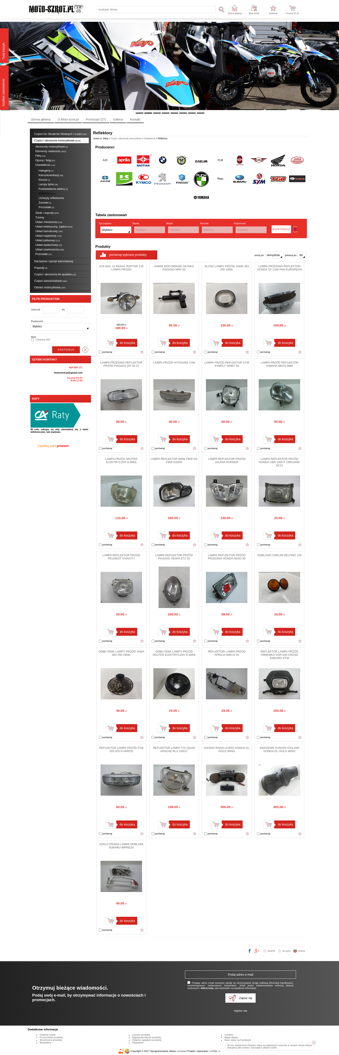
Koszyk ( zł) (292, 13)
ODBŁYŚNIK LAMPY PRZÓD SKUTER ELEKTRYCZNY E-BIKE (173, 653)
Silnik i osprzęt (47, 212)
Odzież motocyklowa (49, 287)
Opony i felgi (45, 160)
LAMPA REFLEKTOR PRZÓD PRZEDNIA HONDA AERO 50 (227, 557)
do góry (286, 951)
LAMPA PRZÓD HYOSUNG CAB (174, 362)
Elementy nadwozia (50, 151)
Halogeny (46, 170)
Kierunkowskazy (51, 175)
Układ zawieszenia (49, 249)
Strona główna (235, 13)
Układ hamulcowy (49, 231)
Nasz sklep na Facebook (237, 1040)
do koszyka (127, 343)
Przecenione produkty (51, 1037)
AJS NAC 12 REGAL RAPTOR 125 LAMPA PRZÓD (121, 268)
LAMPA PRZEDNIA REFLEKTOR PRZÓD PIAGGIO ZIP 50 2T (121, 364)
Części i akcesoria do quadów (55, 274)
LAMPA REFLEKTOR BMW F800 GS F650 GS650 (174, 460)
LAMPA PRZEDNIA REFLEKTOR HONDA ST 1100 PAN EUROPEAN (279, 268)
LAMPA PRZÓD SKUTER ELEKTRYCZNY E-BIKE (121, 460)
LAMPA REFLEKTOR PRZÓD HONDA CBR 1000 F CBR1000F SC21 (279, 462)
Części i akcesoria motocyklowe (57, 140)
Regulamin (138, 1042)
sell (182, 1051)
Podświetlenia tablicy (53, 188)
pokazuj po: (295, 255)
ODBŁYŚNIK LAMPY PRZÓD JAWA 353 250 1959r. (121, 653)
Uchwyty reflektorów (51, 198)
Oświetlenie (45, 164)
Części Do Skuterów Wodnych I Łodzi (60, 134)
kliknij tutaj (207, 988)
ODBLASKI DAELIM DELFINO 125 (279, 555)
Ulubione (273, 13)
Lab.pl (214, 1051)
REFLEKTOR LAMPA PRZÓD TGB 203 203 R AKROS (121, 749)
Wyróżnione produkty (51, 1040)
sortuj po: (268, 255)
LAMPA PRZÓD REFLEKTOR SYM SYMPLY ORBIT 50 (226, 364)
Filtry (40, 155)
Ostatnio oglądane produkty (147, 1040)
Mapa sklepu (231, 1037)
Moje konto (254, 13)
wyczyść (85, 349)
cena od (35, 309)
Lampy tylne (48, 184)
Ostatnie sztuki (47, 1034)
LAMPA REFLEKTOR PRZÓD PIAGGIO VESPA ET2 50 (174, 557)
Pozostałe (46, 207)
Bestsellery (45, 1042)
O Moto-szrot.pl (68, 119)
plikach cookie (270, 1048)
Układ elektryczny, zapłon (53, 226)
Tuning (39, 217)
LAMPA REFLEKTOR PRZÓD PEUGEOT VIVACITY (121, 557)
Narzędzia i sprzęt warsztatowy (53, 261)
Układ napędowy (48, 235)
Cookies (228, 1034)
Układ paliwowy (47, 240)
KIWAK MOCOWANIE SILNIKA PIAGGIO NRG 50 (174, 268)
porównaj (105, 352)
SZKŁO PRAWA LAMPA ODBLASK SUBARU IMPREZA (121, 846)
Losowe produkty (141, 1034)
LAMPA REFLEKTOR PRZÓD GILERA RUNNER (227, 460)
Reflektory (47, 193)
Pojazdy (40, 267)
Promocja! (96, 119)
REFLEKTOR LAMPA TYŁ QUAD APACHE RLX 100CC (174, 749)
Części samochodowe (50, 280)
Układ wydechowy (48, 244)
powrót (271, 951)
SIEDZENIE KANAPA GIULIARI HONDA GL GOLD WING (280, 749)
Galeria (118, 119)
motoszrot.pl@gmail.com (68, 372)
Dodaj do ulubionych (142, 352)
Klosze (44, 179)
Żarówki (45, 202)
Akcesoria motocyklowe (51, 146)
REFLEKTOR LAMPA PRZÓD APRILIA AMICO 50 (227, 653)
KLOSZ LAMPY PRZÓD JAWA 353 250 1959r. (227, 268)
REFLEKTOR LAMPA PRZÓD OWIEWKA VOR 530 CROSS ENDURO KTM (279, 655)
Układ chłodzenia (48, 222)
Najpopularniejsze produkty (146, 1037)
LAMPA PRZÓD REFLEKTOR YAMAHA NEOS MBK (279, 364)
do (63, 309)
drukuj (301, 951)
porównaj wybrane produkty (128, 255)
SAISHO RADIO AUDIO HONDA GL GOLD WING (227, 749)
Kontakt (135, 119)
